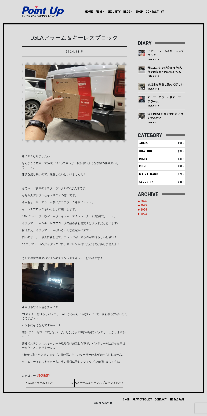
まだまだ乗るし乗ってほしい (165, 84)
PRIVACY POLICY (142, 399)
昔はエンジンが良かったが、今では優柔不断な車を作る (165, 69)
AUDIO (143, 143)
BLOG (126, 11)
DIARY (143, 158)
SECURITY (114, 11)
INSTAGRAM (176, 399)
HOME (89, 11)
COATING (145, 151)
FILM (99, 11)
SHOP (139, 11)
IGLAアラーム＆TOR (39, 383)
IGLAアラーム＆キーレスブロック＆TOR (97, 383)
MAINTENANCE (149, 174)
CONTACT (152, 11)
